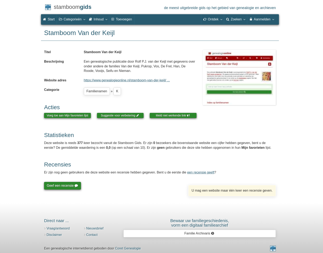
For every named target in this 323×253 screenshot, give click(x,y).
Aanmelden (261, 19)
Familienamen (97, 91)
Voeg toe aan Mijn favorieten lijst (67, 115)
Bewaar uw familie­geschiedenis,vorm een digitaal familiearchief (199, 222)
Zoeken (235, 19)
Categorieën (72, 19)
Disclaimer (54, 235)
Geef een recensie (62, 185)
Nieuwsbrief (95, 228)
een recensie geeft (200, 172)
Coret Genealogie (128, 248)
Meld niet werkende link (173, 115)
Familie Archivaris (199, 233)
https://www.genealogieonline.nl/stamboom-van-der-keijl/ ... (127, 80)
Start (49, 19)
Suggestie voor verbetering (120, 115)
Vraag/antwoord (58, 228)
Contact (92, 235)
